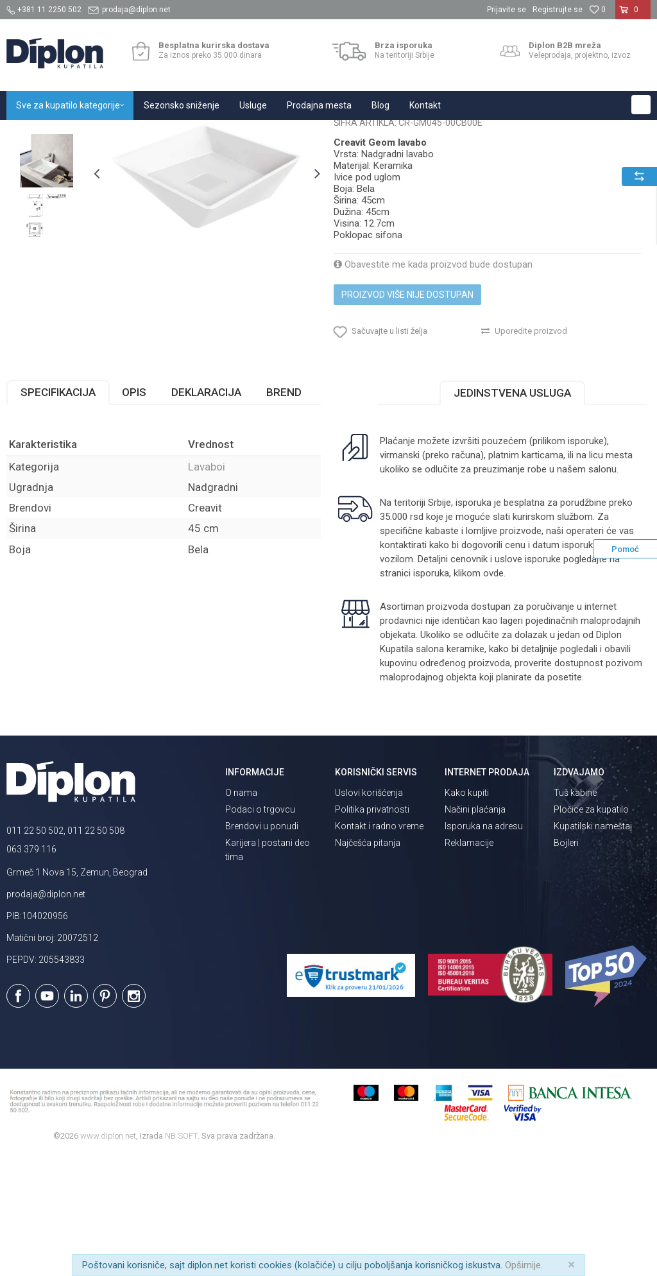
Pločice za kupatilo (591, 929)
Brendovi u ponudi (261, 946)
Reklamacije (469, 963)
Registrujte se (558, 9)
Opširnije (523, 1265)
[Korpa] (632, 14)
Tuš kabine (575, 913)
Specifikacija (58, 512)
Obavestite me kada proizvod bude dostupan (433, 384)
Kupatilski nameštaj (593, 946)
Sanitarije (156, 134)
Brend (284, 512)
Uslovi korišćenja (369, 913)
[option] (46, 226)
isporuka (431, 693)
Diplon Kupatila (34, 134)
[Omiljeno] (597, 9)
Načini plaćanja (475, 929)
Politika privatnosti (372, 929)
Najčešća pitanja (367, 963)
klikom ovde (479, 693)
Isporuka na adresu (484, 946)
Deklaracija (206, 512)
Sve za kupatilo (101, 134)
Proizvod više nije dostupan (407, 415)
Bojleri (566, 963)
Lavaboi (197, 134)
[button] (641, 104)
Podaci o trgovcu (260, 929)
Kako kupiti (467, 913)
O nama (241, 913)
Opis (134, 512)
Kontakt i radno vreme (379, 946)
